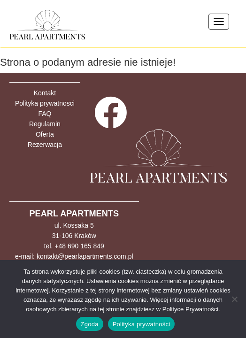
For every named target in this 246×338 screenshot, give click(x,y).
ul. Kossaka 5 (74, 225)
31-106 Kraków (74, 235)
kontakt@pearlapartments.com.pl (85, 256)
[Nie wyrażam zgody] (234, 299)
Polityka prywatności (141, 324)
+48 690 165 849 (79, 246)
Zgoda (90, 324)
